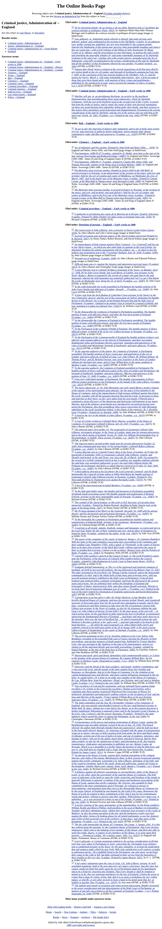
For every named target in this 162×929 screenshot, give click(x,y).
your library (25, 33)
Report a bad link (82, 907)
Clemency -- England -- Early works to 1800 (101, 142)
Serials (113, 912)
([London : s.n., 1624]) (115, 131)
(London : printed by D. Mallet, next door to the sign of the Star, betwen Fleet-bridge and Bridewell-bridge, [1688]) (115, 154)
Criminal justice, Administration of (25, 43)
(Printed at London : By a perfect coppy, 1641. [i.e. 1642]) (115, 830)
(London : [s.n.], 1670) (115, 77)
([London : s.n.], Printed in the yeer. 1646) (115, 762)
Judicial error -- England (20, 91)
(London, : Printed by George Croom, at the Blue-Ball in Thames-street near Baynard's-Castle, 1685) (115, 194)
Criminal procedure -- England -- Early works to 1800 (107, 208)
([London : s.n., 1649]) (115, 358)
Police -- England (16, 97)
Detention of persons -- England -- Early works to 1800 (107, 224)
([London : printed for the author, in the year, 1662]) (115, 531)
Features (74, 917)
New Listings (70, 912)
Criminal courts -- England (21, 83)
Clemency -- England (18, 81)
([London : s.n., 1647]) (111, 422)
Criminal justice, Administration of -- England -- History (35, 67)
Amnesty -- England (17, 72)
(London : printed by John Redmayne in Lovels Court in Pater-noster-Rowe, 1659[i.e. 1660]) (115, 560)
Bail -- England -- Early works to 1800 (98, 123)
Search (58, 912)
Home (49, 912)
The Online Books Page (81, 6)
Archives (85, 917)
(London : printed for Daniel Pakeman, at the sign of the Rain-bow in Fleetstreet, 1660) (114, 643)
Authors (84, 912)
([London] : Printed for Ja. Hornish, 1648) (115, 400)
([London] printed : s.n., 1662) (115, 53)
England (12, 51)
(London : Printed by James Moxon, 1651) (115, 849)
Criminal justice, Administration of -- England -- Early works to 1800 (114, 91)
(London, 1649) (115, 248)
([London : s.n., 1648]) (115, 275)
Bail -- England (15, 78)
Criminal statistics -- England (22, 89)
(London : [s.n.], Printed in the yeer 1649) (115, 674)
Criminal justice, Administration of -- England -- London (35, 70)
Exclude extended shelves (116, 13)
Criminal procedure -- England (23, 86)
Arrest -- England (16, 75)
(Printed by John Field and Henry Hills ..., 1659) (115, 147)
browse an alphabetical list (67, 16)
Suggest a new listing (104, 907)
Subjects (103, 912)
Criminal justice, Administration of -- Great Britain (32, 48)
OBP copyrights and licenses (81, 925)
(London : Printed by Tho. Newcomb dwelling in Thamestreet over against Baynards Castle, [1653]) (114, 475)
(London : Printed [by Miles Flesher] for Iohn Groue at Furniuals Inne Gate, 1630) (115, 215)
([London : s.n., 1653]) (114, 332)
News (65, 917)
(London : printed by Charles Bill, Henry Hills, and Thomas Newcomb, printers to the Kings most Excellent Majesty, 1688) (111, 163)
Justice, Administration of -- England (26, 46)
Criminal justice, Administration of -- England (103, 22)
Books (56, 917)
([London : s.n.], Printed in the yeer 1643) (115, 813)
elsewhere (39, 33)
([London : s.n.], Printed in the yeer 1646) (115, 787)
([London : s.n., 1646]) (112, 494)
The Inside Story (101, 917)
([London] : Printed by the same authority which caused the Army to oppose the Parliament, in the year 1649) (115, 709)
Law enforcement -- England (22, 94)
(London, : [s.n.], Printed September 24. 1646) (115, 889)
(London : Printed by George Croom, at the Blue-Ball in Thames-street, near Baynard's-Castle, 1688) (115, 176)
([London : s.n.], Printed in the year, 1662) (115, 106)
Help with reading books (59, 907)
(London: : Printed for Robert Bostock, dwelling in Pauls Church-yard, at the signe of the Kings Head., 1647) (114, 505)
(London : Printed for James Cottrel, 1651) (115, 737)
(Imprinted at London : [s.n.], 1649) (115, 658)
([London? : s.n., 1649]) (115, 693)
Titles (93, 912)
